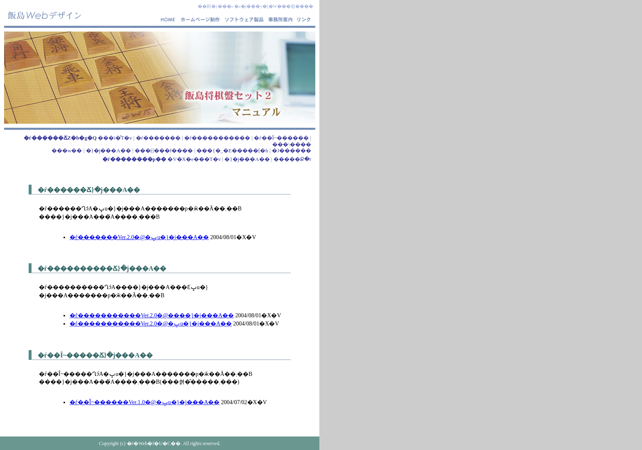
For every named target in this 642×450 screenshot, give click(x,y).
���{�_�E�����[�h (232, 150)
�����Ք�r (292, 159)
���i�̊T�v (78, 138)
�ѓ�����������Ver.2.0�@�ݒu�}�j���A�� (151, 324)
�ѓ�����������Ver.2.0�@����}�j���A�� (152, 315)
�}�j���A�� (108, 150)
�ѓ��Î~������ (281, 138)
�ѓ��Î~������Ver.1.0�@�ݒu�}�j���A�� (144, 402)
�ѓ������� (158, 138)
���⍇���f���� (164, 150)
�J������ (291, 150)
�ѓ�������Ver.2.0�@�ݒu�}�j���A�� (139, 237)
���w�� (67, 150)
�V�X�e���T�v (161, 159)
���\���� (291, 144)
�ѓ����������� (217, 138)
